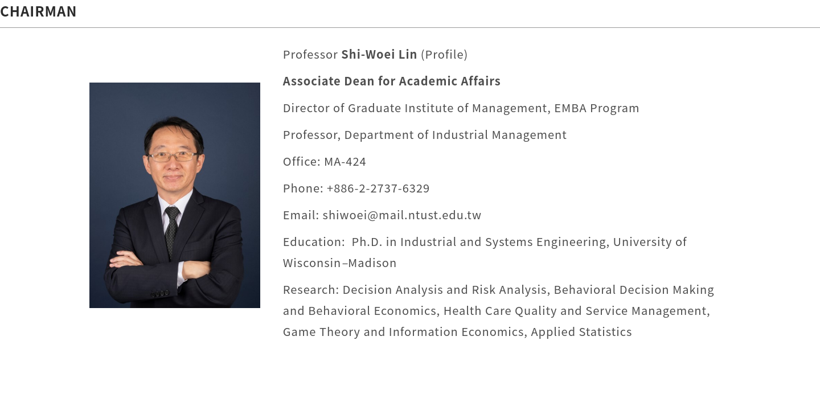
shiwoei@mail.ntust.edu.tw (402, 214)
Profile (444, 54)
